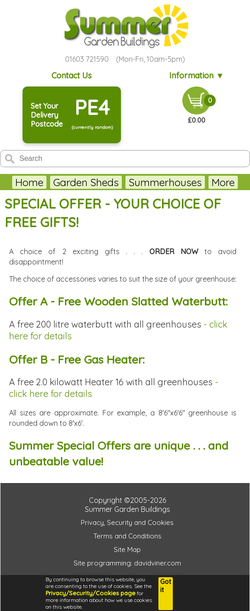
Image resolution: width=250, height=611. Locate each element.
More (223, 182)
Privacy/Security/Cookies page (90, 593)
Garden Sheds (86, 182)
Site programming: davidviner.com (127, 563)
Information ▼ (196, 75)
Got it (165, 586)
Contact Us (71, 75)
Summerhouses (165, 182)
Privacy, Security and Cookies (127, 522)
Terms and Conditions (127, 536)
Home (29, 182)
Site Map (127, 549)
